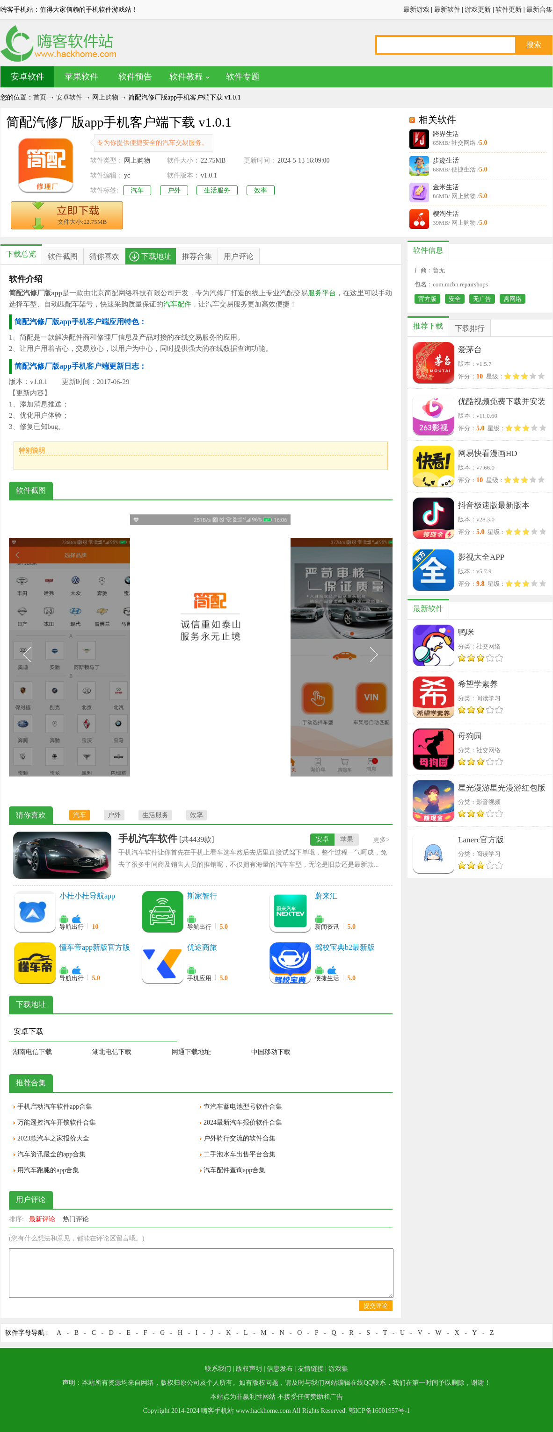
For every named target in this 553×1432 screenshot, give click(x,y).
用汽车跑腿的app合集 (48, 1170)
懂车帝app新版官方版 (94, 947)
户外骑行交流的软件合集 (240, 1138)
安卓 (322, 839)
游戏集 (338, 1368)
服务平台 (322, 293)
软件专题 (243, 76)
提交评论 (376, 1305)
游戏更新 (478, 9)
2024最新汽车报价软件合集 (243, 1122)
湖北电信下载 (111, 1051)
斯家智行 (202, 896)
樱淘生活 (446, 213)
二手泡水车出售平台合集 (240, 1154)
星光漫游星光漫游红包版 (502, 788)
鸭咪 (466, 632)
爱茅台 (470, 349)
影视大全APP (481, 557)
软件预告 (135, 76)
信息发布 (280, 1368)
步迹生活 (446, 160)
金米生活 (446, 187)
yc (127, 175)
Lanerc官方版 (481, 839)
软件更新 (508, 9)
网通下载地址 (191, 1051)
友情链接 (311, 1368)
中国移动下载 (271, 1051)
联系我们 (218, 1368)
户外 (174, 190)
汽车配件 (177, 304)
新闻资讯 (327, 926)
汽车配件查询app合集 (234, 1170)
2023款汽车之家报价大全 (53, 1138)
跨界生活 (446, 133)
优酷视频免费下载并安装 (502, 401)
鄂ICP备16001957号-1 (379, 1410)
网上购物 (105, 97)
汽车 (137, 190)
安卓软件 (27, 76)
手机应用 (199, 978)
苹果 (346, 839)
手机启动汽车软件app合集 (54, 1106)
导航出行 (71, 926)
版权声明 (249, 1368)
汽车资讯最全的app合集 (51, 1154)
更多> (381, 839)
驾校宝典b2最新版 (345, 947)
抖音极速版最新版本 (494, 505)
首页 (39, 97)
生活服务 (217, 190)
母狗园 (470, 736)
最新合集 (539, 9)
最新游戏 (416, 9)
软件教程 (186, 76)
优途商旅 (202, 947)
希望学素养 (478, 684)
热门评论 (76, 1219)
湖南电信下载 (32, 1051)
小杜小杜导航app (87, 896)
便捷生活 (327, 978)
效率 (260, 190)
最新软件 (447, 9)
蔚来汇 (326, 896)
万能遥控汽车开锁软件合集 (56, 1122)
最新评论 (42, 1219)
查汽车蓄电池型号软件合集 (243, 1106)
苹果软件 (81, 76)
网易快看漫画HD (487, 453)
